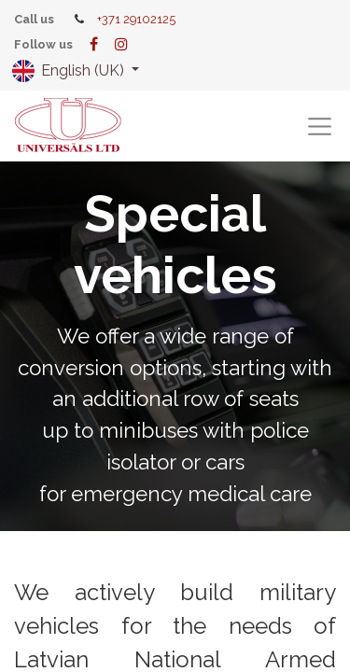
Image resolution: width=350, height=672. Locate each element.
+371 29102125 (136, 19)
